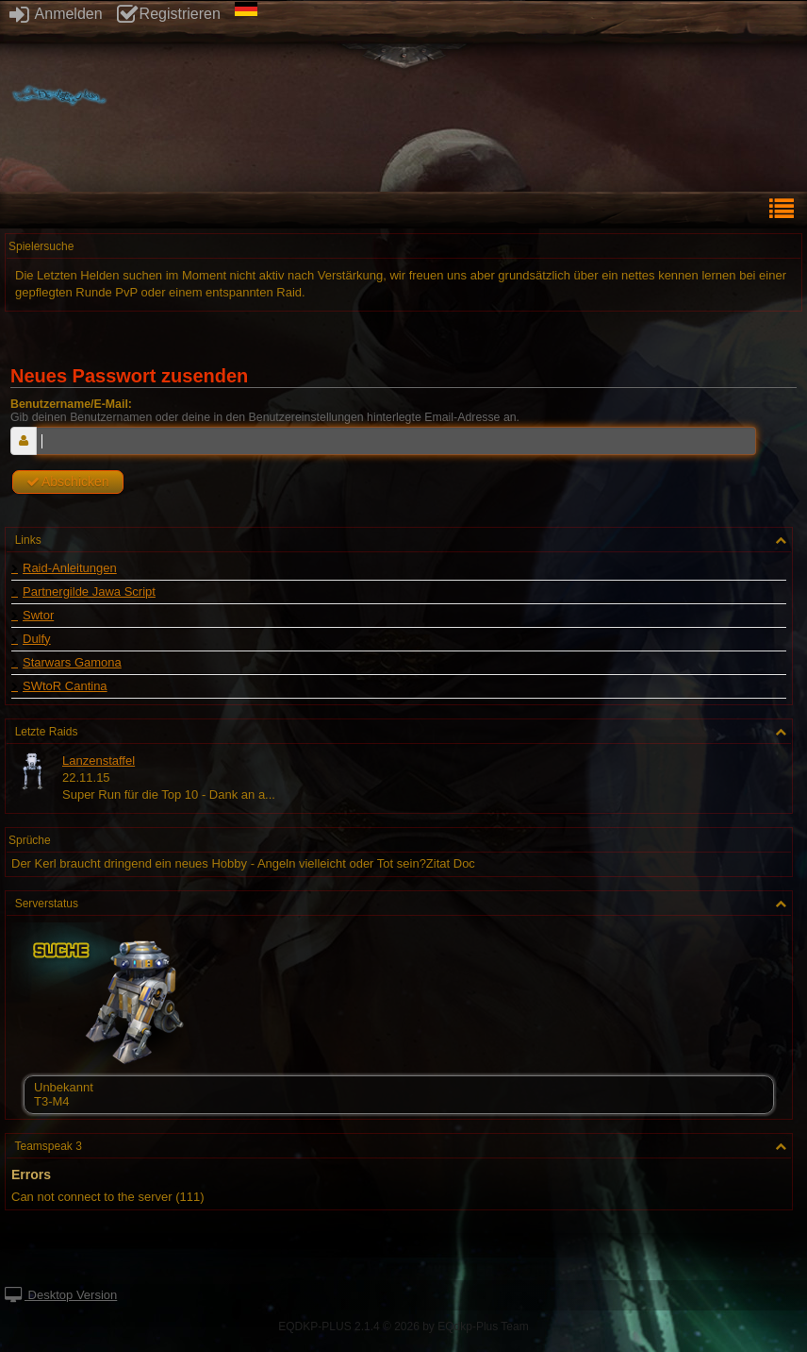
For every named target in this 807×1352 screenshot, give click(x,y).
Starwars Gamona (72, 662)
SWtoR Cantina (65, 686)
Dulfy (37, 639)
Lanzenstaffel (98, 760)
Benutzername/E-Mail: (71, 404)
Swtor (38, 615)
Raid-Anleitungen (70, 568)
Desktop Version (61, 1295)
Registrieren (169, 14)
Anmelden (56, 14)
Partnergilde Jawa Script (89, 592)
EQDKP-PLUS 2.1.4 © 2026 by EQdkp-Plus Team (403, 1326)
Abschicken (67, 481)
